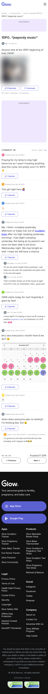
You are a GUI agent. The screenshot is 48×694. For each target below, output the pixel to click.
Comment (29, 88)
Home (4, 13)
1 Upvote (10, 176)
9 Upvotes (10, 88)
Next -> (37, 460)
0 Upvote (10, 387)
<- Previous (11, 460)
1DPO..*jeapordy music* (12, 16)
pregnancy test (17, 319)
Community (15, 13)
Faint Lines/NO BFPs (32, 13)
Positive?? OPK (38, 455)
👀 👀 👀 (6, 455)
